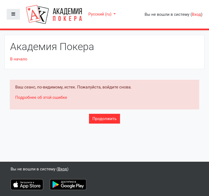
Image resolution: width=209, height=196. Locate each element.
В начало (18, 59)
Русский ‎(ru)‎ (100, 14)
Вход (196, 14)
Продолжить (105, 118)
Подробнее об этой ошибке (41, 97)
